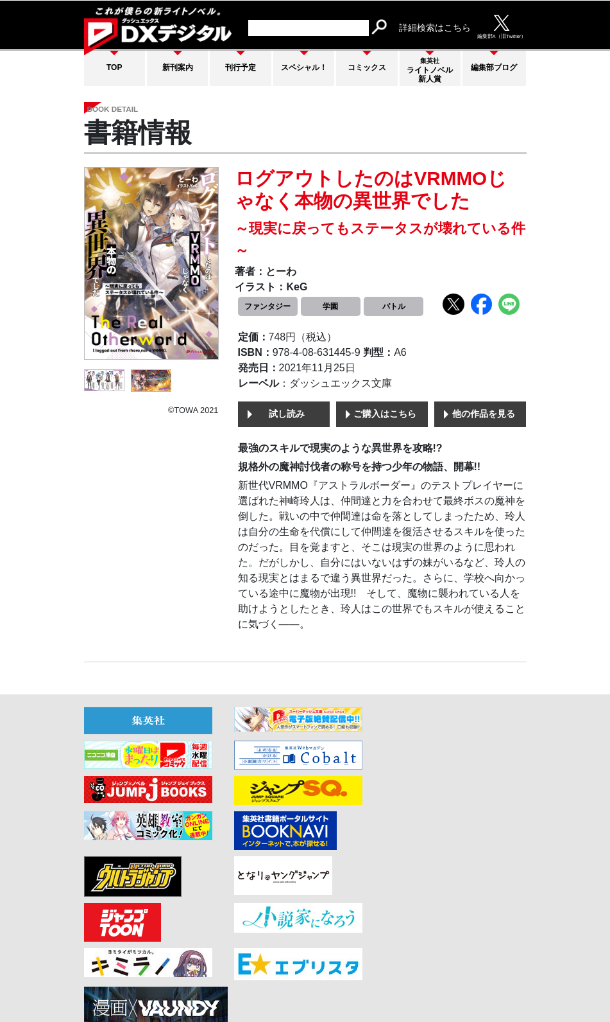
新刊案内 (177, 66)
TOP (114, 66)
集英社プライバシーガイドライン (457, 976)
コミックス (367, 66)
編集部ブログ (494, 67)
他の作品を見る (483, 415)
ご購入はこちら (384, 415)
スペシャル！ (304, 66)
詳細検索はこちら (435, 27)
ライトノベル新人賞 (430, 70)
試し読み (287, 415)
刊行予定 (240, 66)
